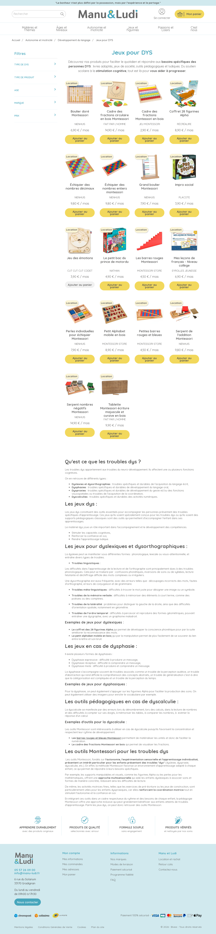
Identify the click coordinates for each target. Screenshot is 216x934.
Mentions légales (23, 927)
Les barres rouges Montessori (149, 260)
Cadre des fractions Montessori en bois (149, 115)
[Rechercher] (39, 14)
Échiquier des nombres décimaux (80, 186)
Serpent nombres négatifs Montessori (80, 408)
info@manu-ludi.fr (27, 873)
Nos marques (118, 859)
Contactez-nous (168, 869)
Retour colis (166, 864)
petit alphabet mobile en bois (93, 635)
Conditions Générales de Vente (55, 927)
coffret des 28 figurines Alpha (94, 629)
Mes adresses (70, 869)
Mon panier (69, 874)
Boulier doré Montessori (80, 113)
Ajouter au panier (80, 139)
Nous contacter (27, 902)
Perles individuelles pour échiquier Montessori (80, 335)
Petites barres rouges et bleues (149, 333)
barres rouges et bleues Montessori (99, 738)
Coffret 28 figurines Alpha (184, 113)
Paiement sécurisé (121, 869)
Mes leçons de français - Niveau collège (184, 261)
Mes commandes (72, 864)
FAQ (113, 879)
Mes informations (72, 859)
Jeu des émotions (80, 258)
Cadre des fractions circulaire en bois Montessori (114, 115)
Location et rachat (169, 859)
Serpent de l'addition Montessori (184, 335)
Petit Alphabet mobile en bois (114, 333)
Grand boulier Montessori (149, 186)
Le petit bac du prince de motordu (115, 260)
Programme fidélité (122, 874)
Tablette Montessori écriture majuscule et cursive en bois (114, 410)
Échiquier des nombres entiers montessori (114, 188)
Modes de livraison (122, 864)
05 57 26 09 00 (24, 870)
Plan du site (97, 927)
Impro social (184, 185)
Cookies (81, 927)
